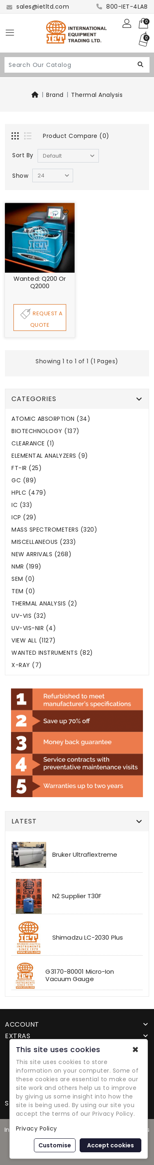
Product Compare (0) (76, 136)
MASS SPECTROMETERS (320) (54, 530)
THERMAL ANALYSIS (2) (44, 604)
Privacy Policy (36, 1128)
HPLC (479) (28, 493)
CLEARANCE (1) (33, 443)
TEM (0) (23, 591)
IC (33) (22, 505)
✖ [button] (135, 1050)
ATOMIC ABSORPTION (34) (50, 419)
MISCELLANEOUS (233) (43, 542)
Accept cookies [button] (110, 1145)
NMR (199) (26, 567)
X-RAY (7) (26, 665)
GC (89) (24, 480)
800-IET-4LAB (121, 6)
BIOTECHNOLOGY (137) (45, 431)
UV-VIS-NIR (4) (33, 628)
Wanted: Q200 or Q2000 (39, 282)
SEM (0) (23, 579)
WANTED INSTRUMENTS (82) (52, 653)
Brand (55, 95)
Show (20, 176)
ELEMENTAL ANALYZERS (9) (49, 456)
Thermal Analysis (97, 95)
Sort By (22, 155)
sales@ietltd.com (38, 6)
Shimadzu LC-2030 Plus (87, 937)
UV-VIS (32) (29, 616)
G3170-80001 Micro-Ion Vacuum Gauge (79, 975)
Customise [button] (54, 1145)
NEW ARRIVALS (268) (41, 554)
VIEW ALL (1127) (33, 640)
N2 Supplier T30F (77, 896)
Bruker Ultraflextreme (84, 854)
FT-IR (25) (26, 468)
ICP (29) (23, 517)
